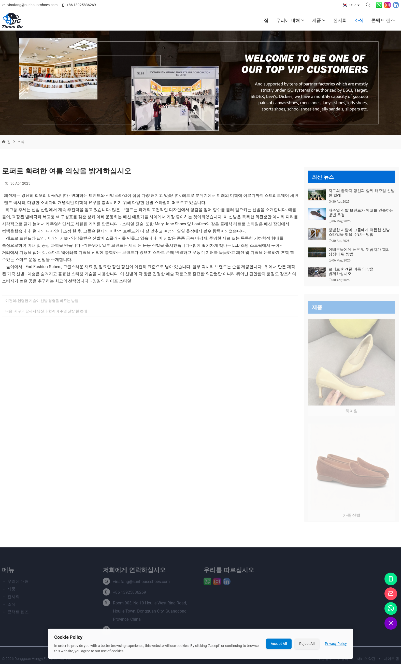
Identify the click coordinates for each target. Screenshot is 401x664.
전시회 (340, 20)
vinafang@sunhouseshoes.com (32, 5)
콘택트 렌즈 (383, 20)
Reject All (307, 644)
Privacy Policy (336, 644)
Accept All (279, 644)
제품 (318, 20)
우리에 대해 (290, 20)
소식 (359, 20)
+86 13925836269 (81, 5)
